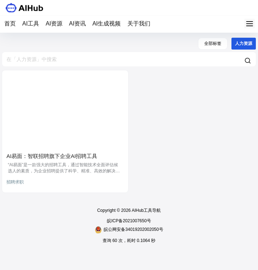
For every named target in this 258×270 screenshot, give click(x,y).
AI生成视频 (106, 23)
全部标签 (212, 43)
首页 (10, 23)
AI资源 (54, 23)
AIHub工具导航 (146, 210)
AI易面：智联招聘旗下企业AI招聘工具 (51, 156)
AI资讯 (77, 23)
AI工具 (30, 23)
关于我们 (138, 23)
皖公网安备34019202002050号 (129, 229)
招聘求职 (15, 182)
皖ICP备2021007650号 (129, 220)
